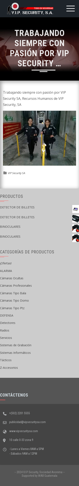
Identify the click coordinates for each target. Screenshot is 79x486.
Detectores (7, 323)
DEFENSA (6, 315)
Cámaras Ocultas (11, 278)
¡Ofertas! (6, 263)
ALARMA (6, 271)
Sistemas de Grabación (15, 345)
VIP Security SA (16, 173)
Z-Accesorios (9, 368)
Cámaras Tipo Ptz (12, 308)
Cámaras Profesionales (16, 286)
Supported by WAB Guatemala (39, 475)
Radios (4, 330)
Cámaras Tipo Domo (14, 300)
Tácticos (6, 360)
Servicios (6, 338)
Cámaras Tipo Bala (13, 293)
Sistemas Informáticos (15, 353)
